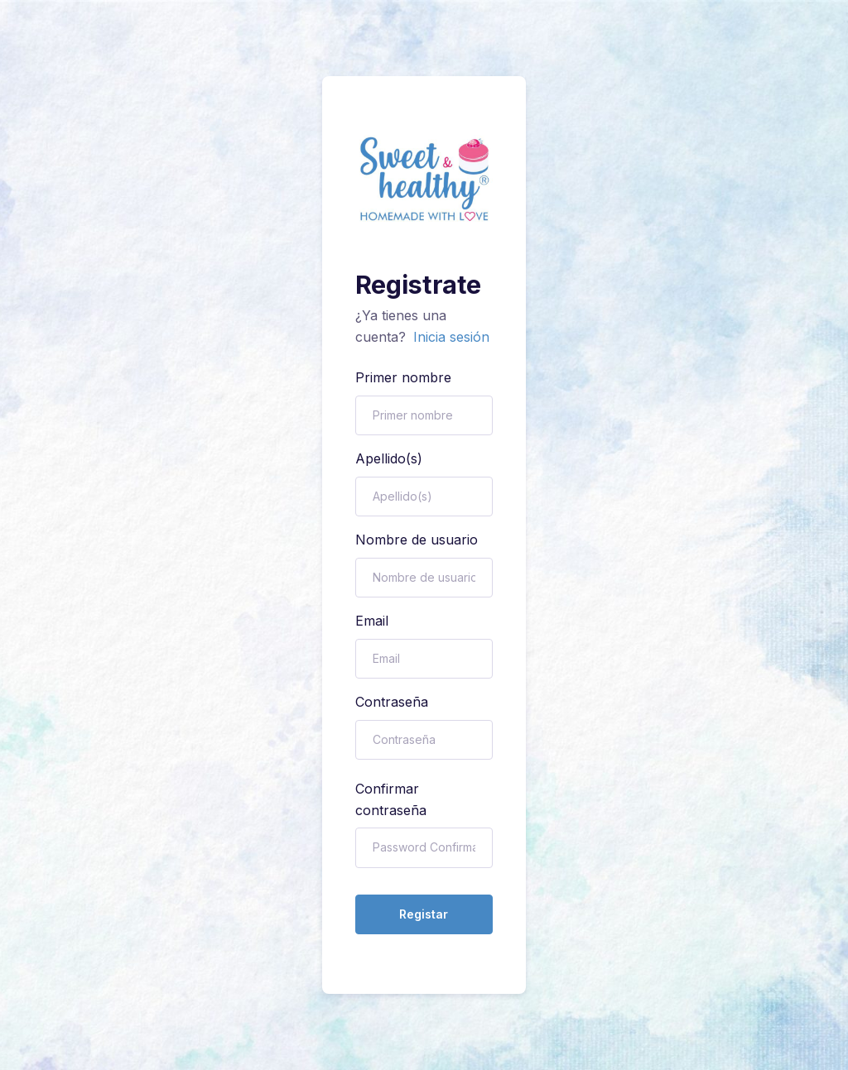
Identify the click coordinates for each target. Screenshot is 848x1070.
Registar (423, 914)
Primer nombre (403, 377)
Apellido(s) (388, 458)
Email (371, 620)
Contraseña (391, 701)
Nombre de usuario (416, 539)
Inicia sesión (451, 337)
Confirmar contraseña (390, 799)
